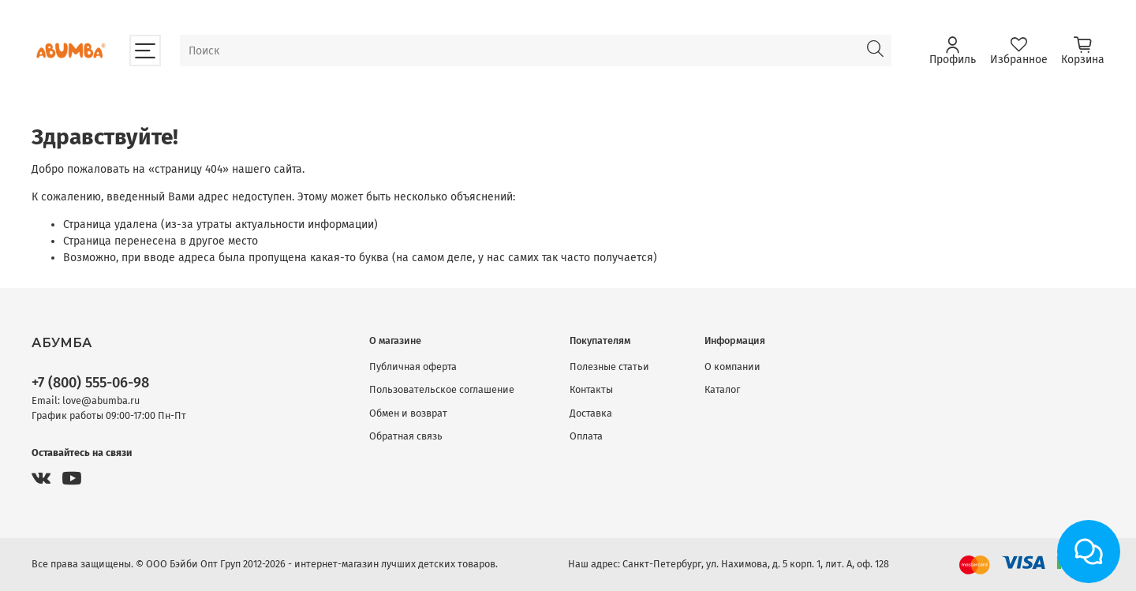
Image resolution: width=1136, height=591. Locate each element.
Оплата (586, 436)
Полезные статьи (609, 366)
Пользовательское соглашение (441, 389)
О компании (732, 366)
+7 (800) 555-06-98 (90, 382)
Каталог (722, 389)
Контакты (591, 389)
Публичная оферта (413, 366)
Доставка (591, 413)
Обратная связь (406, 436)
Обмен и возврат (408, 413)
